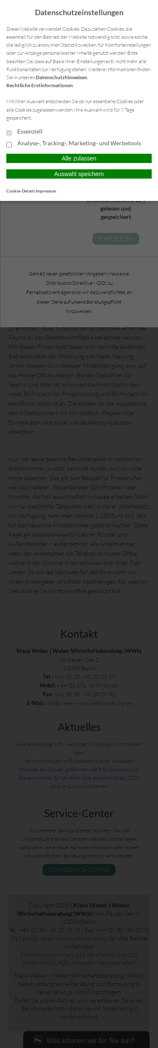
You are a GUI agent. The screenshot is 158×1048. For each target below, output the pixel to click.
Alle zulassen (79, 158)
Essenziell (24, 132)
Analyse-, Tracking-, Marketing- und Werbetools (73, 143)
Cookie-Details (20, 190)
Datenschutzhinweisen (61, 77)
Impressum (46, 190)
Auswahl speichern (79, 174)
